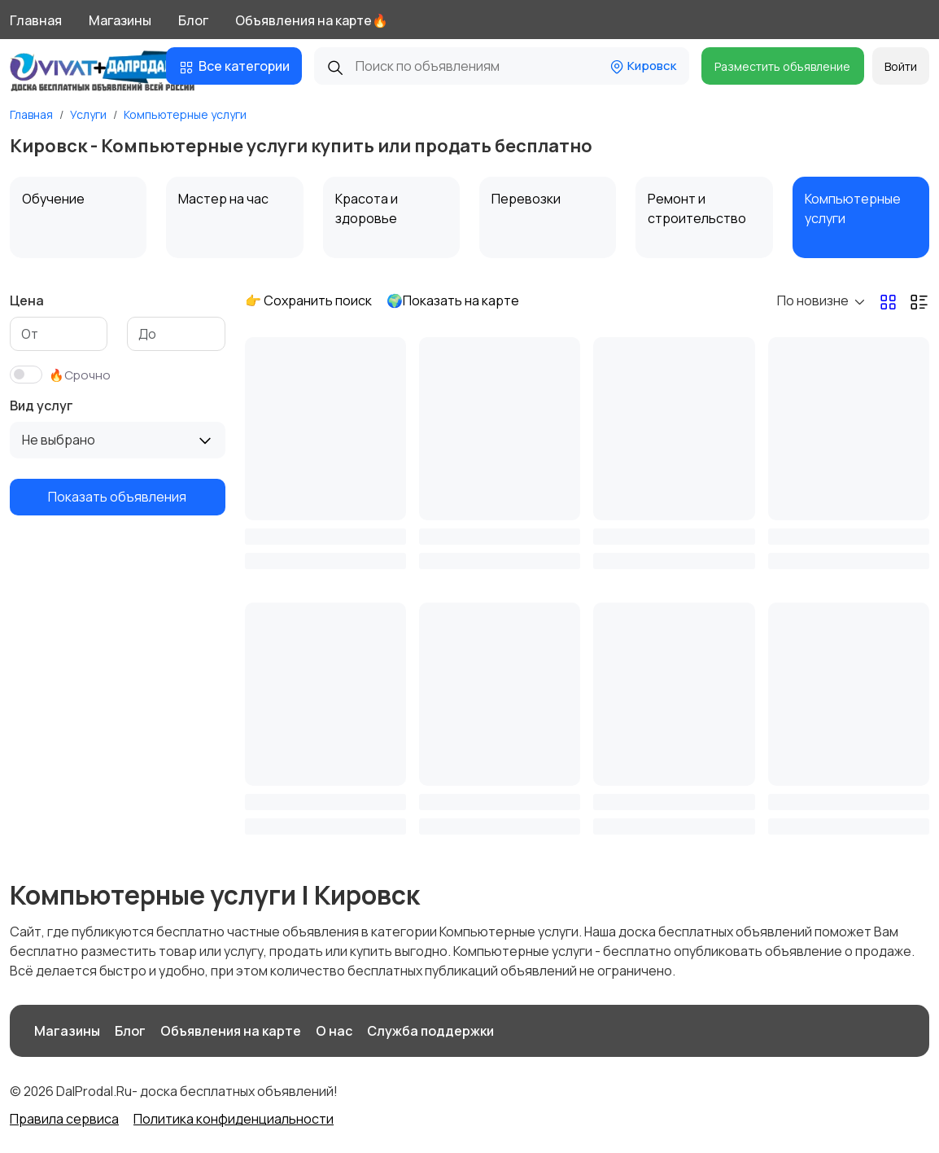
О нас (334, 1031)
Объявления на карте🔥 (311, 20)
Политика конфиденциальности (233, 1119)
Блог (193, 20)
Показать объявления (117, 497)
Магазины (120, 20)
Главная (36, 20)
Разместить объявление (782, 66)
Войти (900, 66)
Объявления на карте (230, 1031)
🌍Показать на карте (453, 300)
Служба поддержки (430, 1031)
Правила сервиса (64, 1119)
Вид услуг (41, 405)
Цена (27, 300)
